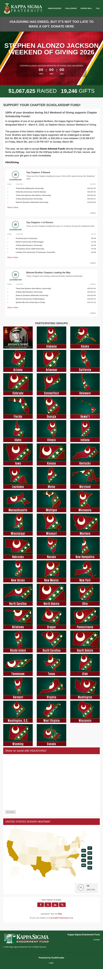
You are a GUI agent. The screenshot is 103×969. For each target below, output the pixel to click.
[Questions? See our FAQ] (60, 913)
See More (10, 812)
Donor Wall (86, 8)
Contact (96, 940)
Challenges (71, 8)
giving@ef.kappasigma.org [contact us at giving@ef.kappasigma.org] (62, 918)
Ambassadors (54, 8)
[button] (62, 904)
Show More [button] (12, 207)
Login (51, 963)
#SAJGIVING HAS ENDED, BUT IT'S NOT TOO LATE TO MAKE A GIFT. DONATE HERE (51, 24)
